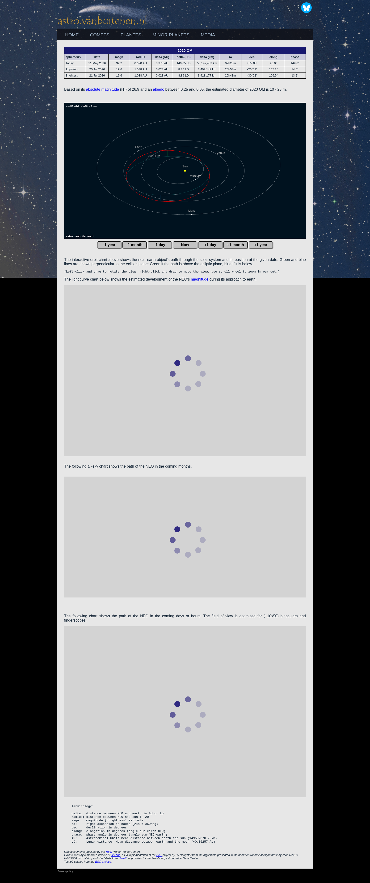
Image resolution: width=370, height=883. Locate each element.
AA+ (159, 864)
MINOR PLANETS (170, 34)
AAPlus (115, 864)
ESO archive (103, 871)
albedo (158, 89)
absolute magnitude (102, 89)
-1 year (109, 245)
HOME (72, 34)
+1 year (260, 245)
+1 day (210, 245)
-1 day (159, 245)
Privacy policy (65, 880)
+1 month (235, 245)
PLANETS (131, 34)
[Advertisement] (338, 111)
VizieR (122, 867)
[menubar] (140, 35)
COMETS (99, 34)
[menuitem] (71, 35)
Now (185, 245)
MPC (109, 861)
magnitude (200, 280)
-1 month (134, 245)
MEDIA (208, 34)
